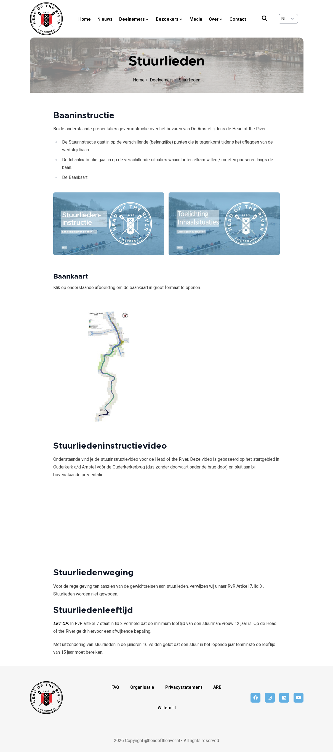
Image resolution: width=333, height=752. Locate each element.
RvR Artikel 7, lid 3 (245, 586)
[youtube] (298, 698)
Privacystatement (183, 687)
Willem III (167, 708)
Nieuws (105, 19)
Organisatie (142, 687)
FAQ (115, 687)
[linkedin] (284, 698)
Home (84, 19)
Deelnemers (134, 19)
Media (196, 19)
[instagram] (270, 698)
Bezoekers (169, 19)
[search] (267, 19)
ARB (217, 687)
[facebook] (255, 698)
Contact (238, 19)
